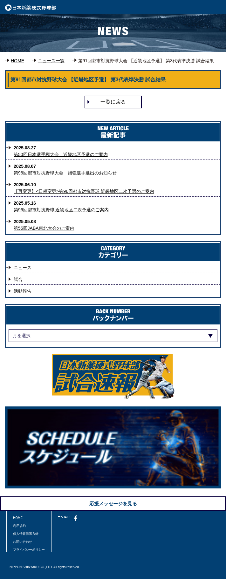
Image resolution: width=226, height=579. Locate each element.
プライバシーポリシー (29, 549)
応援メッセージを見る (113, 503)
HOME (17, 60)
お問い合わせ (22, 541)
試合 (18, 279)
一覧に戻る (113, 102)
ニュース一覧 (51, 60)
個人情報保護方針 (25, 533)
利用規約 (19, 526)
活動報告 (22, 291)
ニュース (22, 267)
